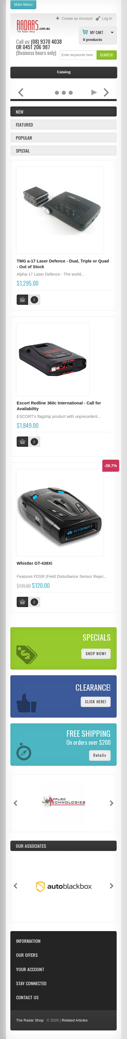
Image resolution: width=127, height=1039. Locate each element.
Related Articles (75, 1020)
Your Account (30, 969)
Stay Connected (31, 983)
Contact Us (27, 997)
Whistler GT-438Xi (34, 563)
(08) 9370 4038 (46, 41)
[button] (106, 54)
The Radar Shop (29, 1020)
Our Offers (27, 955)
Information (28, 941)
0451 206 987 (36, 47)
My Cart (96, 32)
